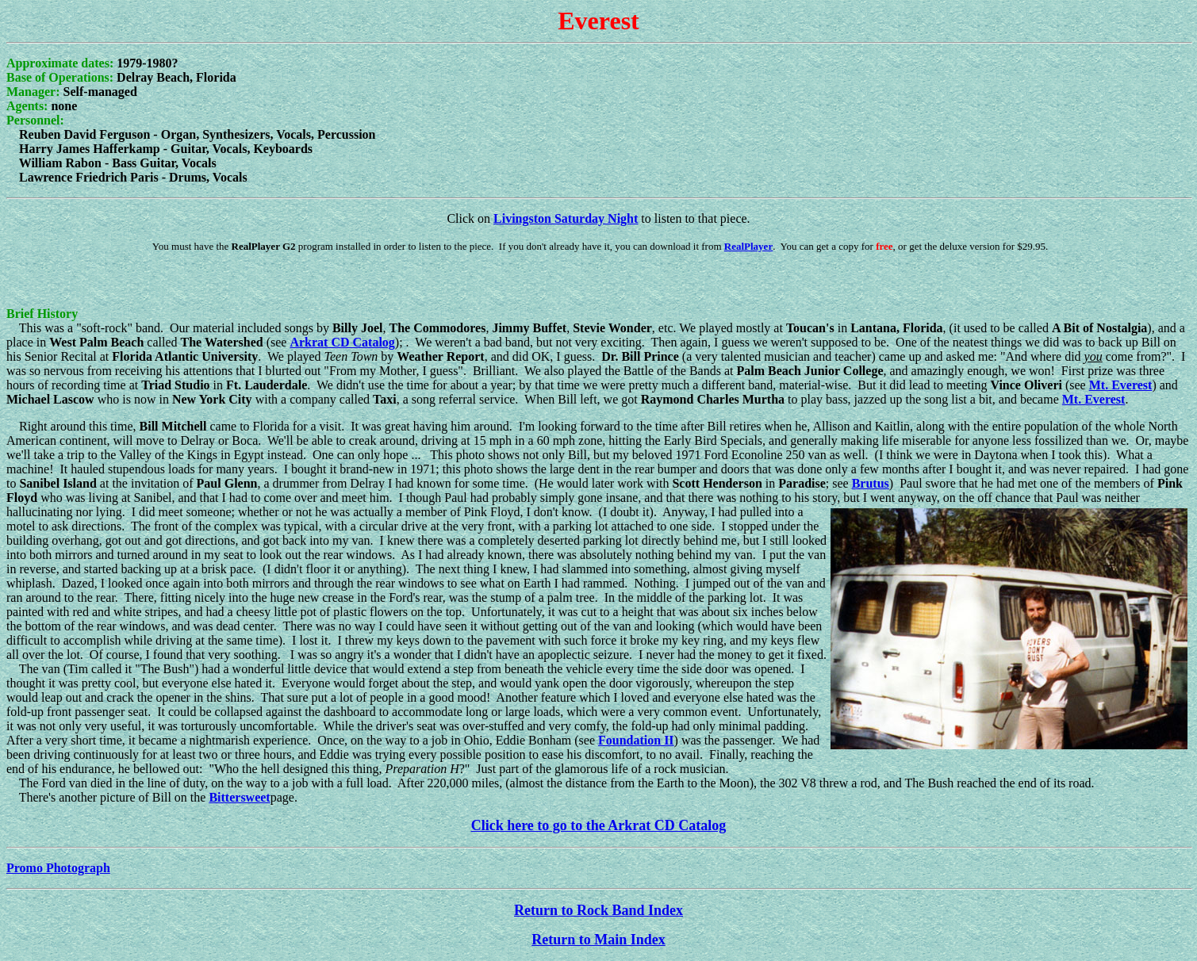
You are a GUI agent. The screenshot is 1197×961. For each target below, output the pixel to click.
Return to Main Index (598, 940)
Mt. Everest (1121, 385)
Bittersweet (239, 797)
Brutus (870, 483)
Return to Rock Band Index (598, 910)
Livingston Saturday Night (565, 218)
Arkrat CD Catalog (342, 342)
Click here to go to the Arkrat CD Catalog (599, 825)
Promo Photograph (58, 868)
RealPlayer (748, 246)
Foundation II (636, 740)
